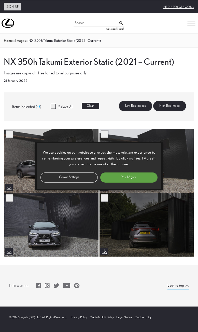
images (20, 40)
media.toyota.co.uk (178, 6)
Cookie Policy (143, 317)
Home (8, 40)
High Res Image (169, 106)
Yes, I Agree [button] (129, 177)
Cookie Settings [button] (69, 177)
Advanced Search (115, 29)
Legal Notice (124, 317)
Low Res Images (135, 106)
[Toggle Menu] (191, 23)
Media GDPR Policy (102, 317)
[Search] (99, 23)
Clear (90, 106)
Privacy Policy (79, 317)
